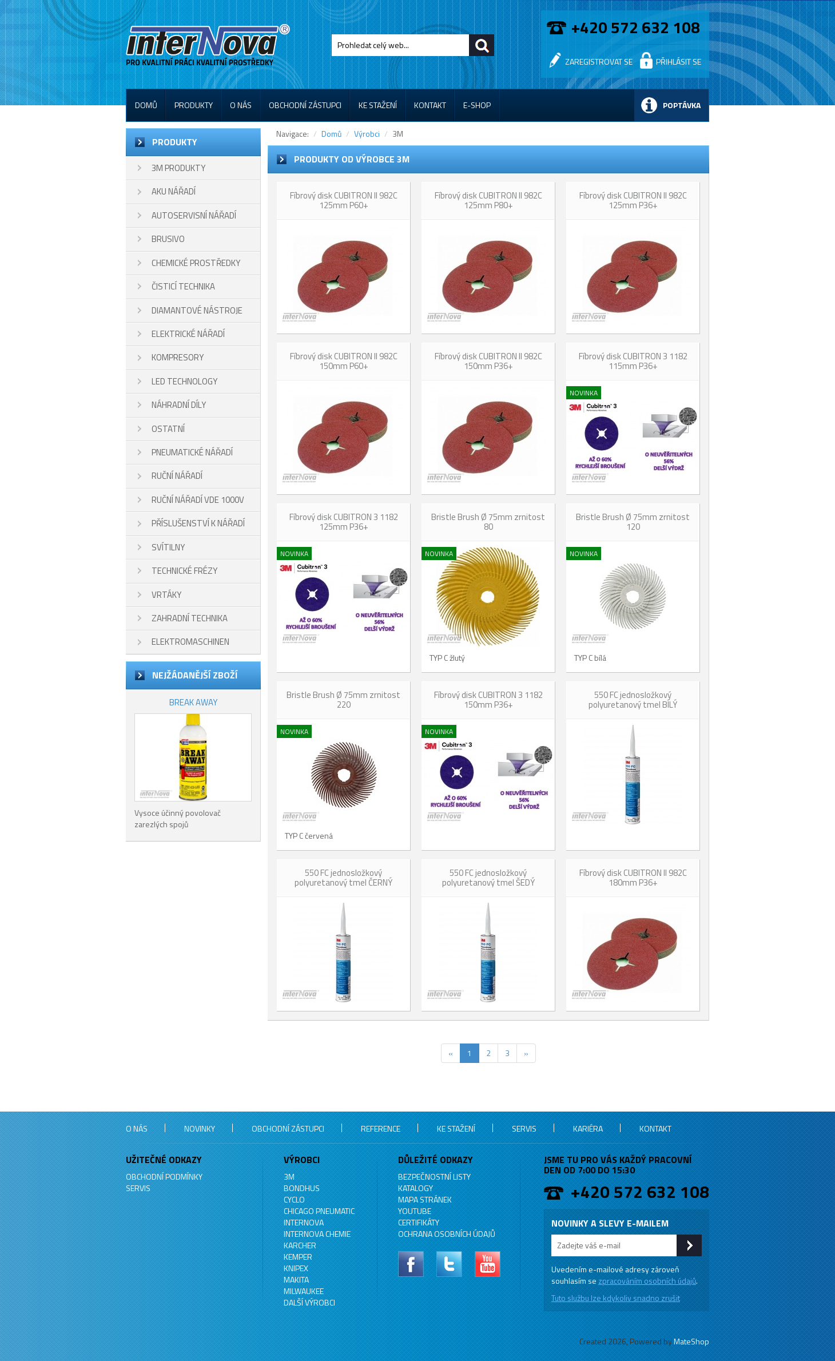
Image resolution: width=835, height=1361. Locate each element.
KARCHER (300, 1245)
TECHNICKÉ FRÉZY (184, 570)
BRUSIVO (168, 238)
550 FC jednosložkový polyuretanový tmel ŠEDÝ (488, 877)
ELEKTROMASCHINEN (190, 641)
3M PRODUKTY (178, 167)
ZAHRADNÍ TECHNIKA (190, 618)
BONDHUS (302, 1188)
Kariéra (588, 1128)
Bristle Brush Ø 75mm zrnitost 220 (343, 699)
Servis (524, 1128)
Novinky (199, 1128)
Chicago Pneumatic (319, 1211)
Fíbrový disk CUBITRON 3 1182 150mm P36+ (488, 699)
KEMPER (298, 1257)
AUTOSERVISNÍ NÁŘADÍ (194, 215)
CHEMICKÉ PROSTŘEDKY (196, 262)
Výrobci (367, 134)
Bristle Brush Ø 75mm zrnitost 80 (488, 521)
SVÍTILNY (168, 547)
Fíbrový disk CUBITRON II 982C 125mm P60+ (343, 200)
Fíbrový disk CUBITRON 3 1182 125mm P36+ (343, 521)
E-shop (477, 105)
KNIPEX (296, 1268)
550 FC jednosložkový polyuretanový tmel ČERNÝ (343, 877)
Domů (146, 105)
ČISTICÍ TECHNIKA (183, 286)
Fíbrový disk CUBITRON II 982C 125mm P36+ (633, 200)
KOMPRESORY (178, 357)
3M (289, 1176)
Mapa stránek (425, 1199)
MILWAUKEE (304, 1291)
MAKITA (296, 1279)
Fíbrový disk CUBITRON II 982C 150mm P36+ (488, 361)
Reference (380, 1128)
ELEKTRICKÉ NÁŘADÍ (188, 333)
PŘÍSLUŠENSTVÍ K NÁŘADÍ (198, 523)
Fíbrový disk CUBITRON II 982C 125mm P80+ (488, 200)
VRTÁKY (166, 594)
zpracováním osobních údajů (647, 1281)
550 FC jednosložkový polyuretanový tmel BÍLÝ (633, 699)
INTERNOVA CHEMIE (317, 1234)
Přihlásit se (678, 61)
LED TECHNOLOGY (184, 381)
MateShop (691, 1341)
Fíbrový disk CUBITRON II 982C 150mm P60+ (343, 361)
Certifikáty (418, 1222)
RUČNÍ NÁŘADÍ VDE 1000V (198, 499)
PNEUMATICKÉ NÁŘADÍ (192, 452)
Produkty (193, 105)
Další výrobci (309, 1302)
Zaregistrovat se (599, 61)
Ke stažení (378, 105)
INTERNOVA (304, 1222)
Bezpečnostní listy (434, 1176)
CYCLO (294, 1199)
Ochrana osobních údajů (446, 1234)
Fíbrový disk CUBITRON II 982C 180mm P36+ (633, 877)
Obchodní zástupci (305, 105)
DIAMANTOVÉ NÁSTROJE (197, 310)
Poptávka (682, 105)
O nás (241, 105)
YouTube (414, 1211)
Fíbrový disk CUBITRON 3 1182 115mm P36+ (633, 361)
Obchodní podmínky (164, 1176)
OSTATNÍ (168, 428)
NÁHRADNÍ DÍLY (179, 404)
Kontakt (430, 105)
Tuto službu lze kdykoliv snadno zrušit (615, 1298)
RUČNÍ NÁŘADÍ (177, 475)
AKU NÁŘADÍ (174, 191)
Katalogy (415, 1188)
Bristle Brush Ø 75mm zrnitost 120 (633, 521)
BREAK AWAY (193, 702)
